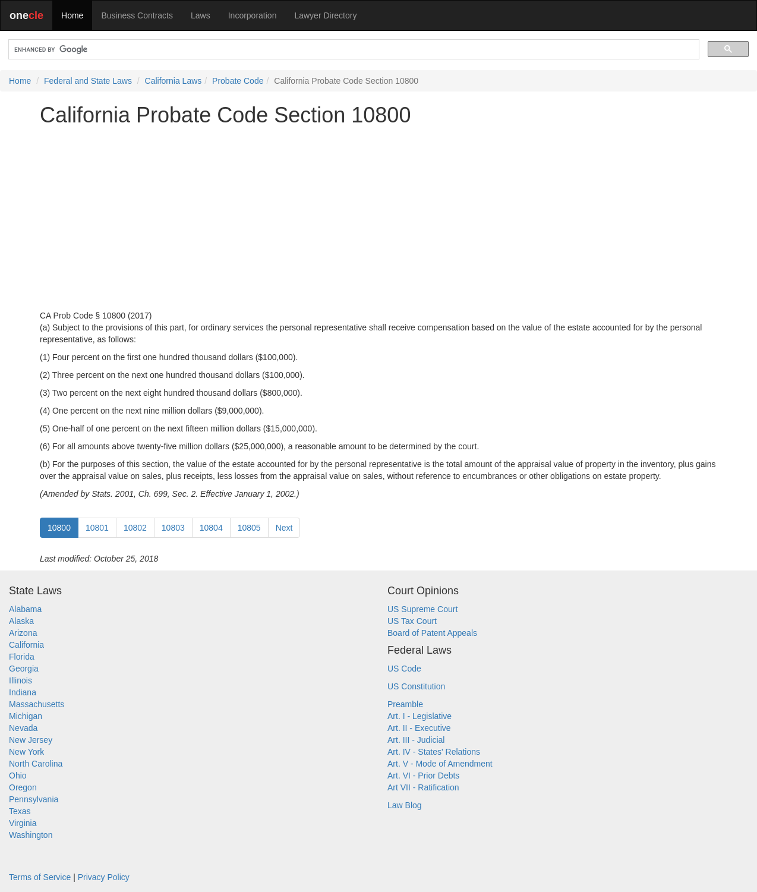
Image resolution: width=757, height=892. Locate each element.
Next (284, 527)
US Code (404, 668)
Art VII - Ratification (423, 787)
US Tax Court (412, 621)
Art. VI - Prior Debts (423, 775)
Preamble (405, 704)
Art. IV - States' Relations (433, 752)
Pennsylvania (33, 799)
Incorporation (252, 15)
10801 (97, 527)
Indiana (22, 692)
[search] (352, 49)
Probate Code (237, 81)
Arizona (23, 633)
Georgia (24, 668)
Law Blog (404, 805)
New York (26, 752)
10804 (211, 527)
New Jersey (30, 740)
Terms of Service (40, 877)
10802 (135, 527)
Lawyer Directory (325, 15)
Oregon (23, 787)
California (26, 645)
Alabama (25, 609)
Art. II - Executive (419, 728)
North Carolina (35, 763)
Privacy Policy (104, 877)
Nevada (23, 728)
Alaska (21, 621)
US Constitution (416, 686)
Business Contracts (137, 15)
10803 (173, 527)
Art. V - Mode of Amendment (440, 763)
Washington (30, 835)
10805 (249, 527)
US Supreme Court (422, 609)
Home (72, 15)
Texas (20, 811)
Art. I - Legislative (419, 716)
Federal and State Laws (88, 81)
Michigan (25, 716)
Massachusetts (36, 704)
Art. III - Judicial (415, 740)
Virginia (22, 823)
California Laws (173, 81)
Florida (21, 656)
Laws (200, 15)
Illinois (20, 680)
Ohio (18, 775)
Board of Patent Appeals (432, 633)
